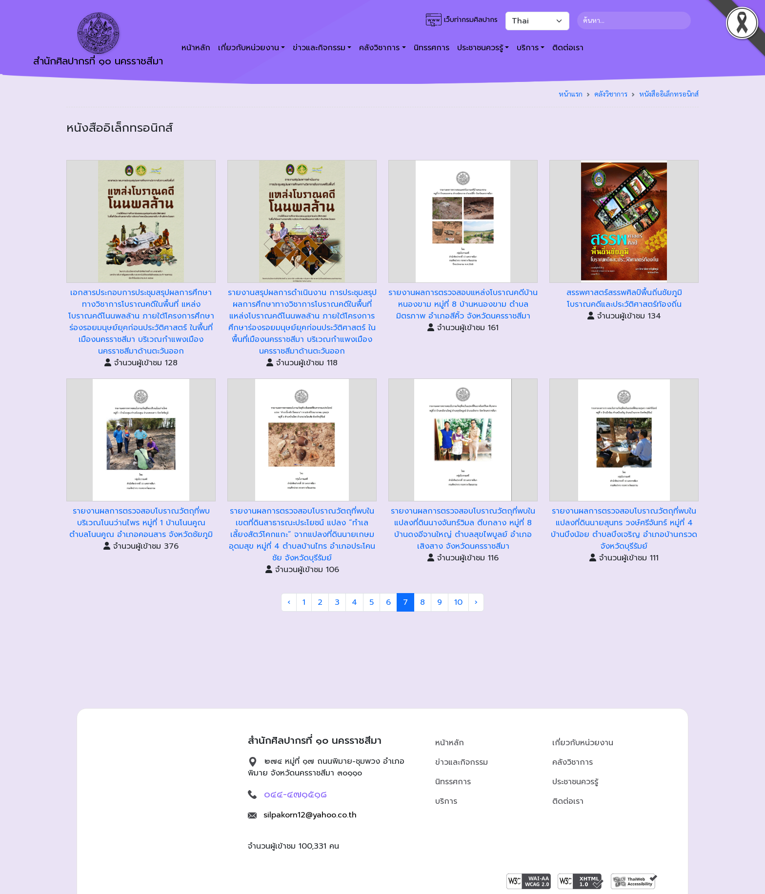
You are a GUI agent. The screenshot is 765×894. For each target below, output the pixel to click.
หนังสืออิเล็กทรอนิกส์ (669, 93)
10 (458, 602)
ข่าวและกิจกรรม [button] (319, 48)
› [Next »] (476, 602)
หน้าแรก (571, 93)
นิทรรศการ (431, 48)
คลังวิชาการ (610, 93)
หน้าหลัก (195, 48)
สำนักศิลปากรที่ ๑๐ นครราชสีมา (98, 40)
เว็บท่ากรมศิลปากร (462, 20)
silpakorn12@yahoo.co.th (310, 815)
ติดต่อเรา (568, 48)
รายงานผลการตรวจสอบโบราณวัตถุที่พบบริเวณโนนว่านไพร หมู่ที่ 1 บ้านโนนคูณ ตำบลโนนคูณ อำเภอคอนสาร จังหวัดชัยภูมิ (141, 522)
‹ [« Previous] (288, 602)
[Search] (634, 20)
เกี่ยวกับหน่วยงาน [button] (248, 48)
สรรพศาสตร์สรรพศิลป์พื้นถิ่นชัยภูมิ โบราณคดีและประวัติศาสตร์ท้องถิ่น (624, 298)
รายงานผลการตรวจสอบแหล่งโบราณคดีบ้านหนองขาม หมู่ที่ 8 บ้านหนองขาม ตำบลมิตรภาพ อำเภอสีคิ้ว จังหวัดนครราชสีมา (463, 304)
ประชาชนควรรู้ (575, 782)
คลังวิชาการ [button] (379, 48)
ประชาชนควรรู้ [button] (480, 48)
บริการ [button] (528, 48)
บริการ (446, 801)
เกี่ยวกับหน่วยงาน (582, 743)
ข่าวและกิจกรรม (461, 762)
